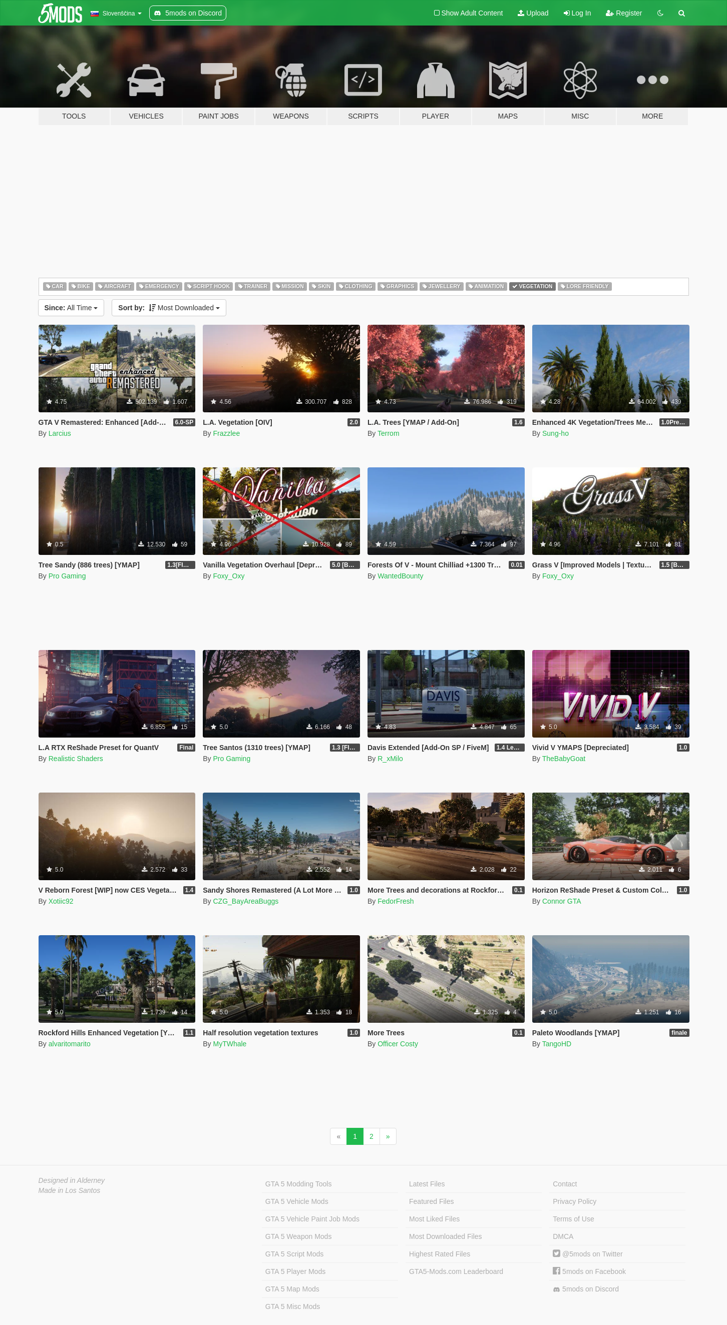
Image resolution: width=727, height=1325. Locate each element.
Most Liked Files (434, 1219)
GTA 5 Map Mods (292, 1289)
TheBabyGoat (563, 759)
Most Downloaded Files (445, 1236)
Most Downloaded (169, 308)
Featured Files (431, 1201)
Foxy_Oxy (228, 576)
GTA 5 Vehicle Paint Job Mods (312, 1219)
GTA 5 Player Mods (295, 1271)
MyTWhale (229, 1044)
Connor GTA (561, 901)
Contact (565, 1184)
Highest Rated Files (439, 1254)
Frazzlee (226, 433)
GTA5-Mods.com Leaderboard (456, 1271)
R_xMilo (390, 759)
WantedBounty (400, 576)
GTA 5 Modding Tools (298, 1184)
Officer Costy (398, 1044)
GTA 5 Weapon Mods (298, 1236)
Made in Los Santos (70, 1190)
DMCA (563, 1236)
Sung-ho (555, 433)
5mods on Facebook (589, 1271)
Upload (533, 13)
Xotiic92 (61, 901)
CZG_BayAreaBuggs (245, 901)
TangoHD (556, 1044)
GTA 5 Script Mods (294, 1254)
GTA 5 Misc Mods (292, 1306)
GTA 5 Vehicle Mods (296, 1201)
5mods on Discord (586, 1289)
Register (624, 13)
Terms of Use (573, 1219)
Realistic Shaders (76, 759)
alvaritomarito (70, 1044)
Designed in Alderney (72, 1180)
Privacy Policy (574, 1201)
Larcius (60, 433)
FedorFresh (396, 901)
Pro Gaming (67, 576)
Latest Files (427, 1184)
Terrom (389, 433)
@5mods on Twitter (587, 1253)
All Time (71, 308)
